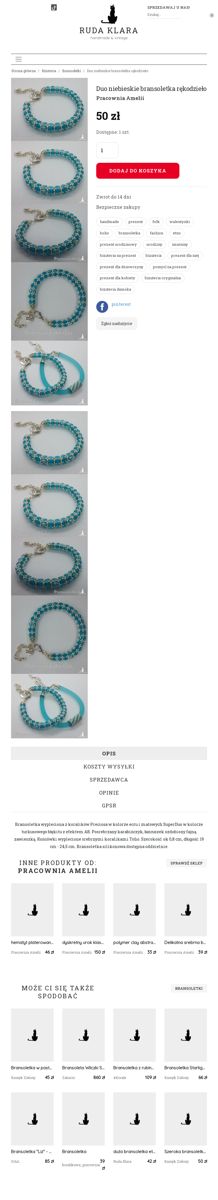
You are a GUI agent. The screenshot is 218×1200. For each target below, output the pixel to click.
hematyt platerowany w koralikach (32, 942)
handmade (109, 221)
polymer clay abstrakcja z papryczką (134, 942)
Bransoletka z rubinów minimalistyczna (134, 1067)
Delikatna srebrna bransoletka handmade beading (185, 942)
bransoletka (129, 233)
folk (156, 221)
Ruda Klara (109, 25)
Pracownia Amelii (120, 98)
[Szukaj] (179, 15)
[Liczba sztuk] (107, 150)
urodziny (154, 244)
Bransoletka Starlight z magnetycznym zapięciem (185, 1067)
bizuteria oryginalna (163, 277)
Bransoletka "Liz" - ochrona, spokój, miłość (32, 1151)
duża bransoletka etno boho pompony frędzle (134, 1151)
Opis (109, 753)
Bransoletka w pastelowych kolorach (32, 1067)
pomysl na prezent (169, 266)
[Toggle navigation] (18, 59)
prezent (136, 221)
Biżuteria (49, 70)
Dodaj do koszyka (137, 170)
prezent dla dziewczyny (121, 266)
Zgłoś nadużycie (116, 323)
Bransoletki (71, 70)
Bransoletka (74, 1151)
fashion (156, 233)
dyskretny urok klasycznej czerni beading (83, 942)
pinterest (121, 304)
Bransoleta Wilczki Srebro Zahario (83, 1067)
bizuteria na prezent (118, 255)
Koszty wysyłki (109, 766)
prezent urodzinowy (118, 244)
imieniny (180, 244)
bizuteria (154, 255)
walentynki (179, 221)
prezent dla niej (185, 255)
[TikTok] (54, 7)
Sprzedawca (109, 779)
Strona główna (23, 70)
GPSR (109, 805)
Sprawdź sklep (187, 863)
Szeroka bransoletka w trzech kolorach (185, 1151)
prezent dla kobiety (117, 277)
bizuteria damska (115, 289)
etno (177, 233)
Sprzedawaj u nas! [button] (168, 7)
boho (104, 233)
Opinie (109, 792)
